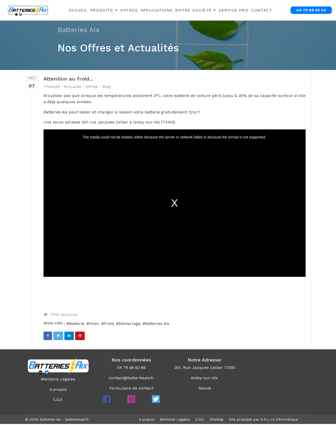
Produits (101, 10)
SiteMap (217, 420)
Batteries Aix (158, 324)
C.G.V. (58, 400)
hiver (94, 324)
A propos (58, 390)
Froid (109, 324)
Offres (129, 10)
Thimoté (52, 86)
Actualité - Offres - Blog (87, 87)
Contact (261, 10)
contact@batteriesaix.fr (131, 378)
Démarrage (130, 324)
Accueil (78, 10)
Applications (157, 10)
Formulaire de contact (131, 388)
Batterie (76, 324)
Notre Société (193, 10)
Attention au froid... (68, 79)
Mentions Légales (58, 379)
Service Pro (234, 10)
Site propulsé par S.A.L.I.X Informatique (263, 420)
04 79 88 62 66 (311, 10)
